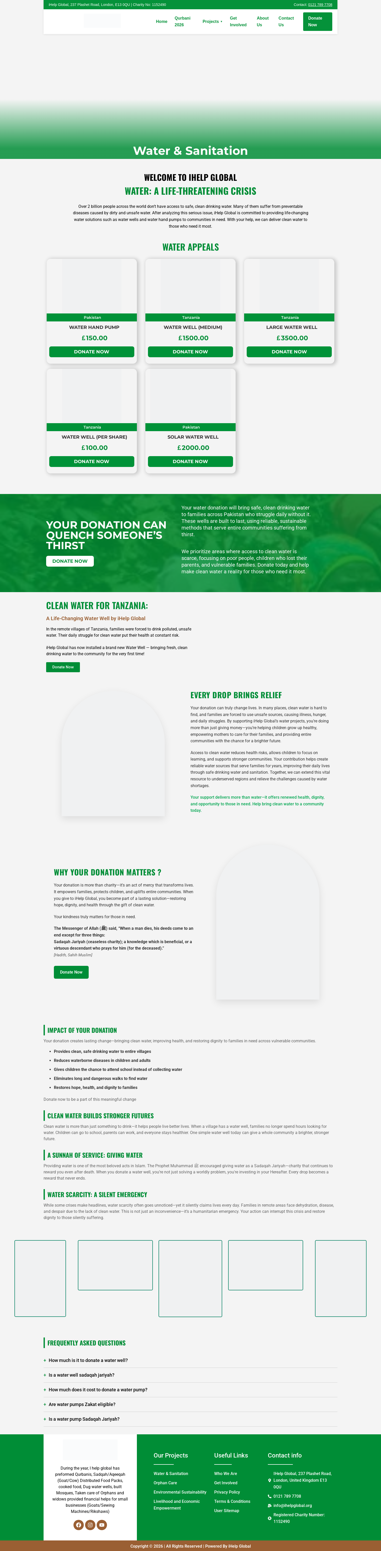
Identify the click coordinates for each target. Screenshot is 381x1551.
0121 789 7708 (320, 5)
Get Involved (238, 21)
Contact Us (286, 21)
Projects (213, 21)
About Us (263, 21)
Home (161, 21)
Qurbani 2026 (183, 21)
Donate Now (315, 21)
